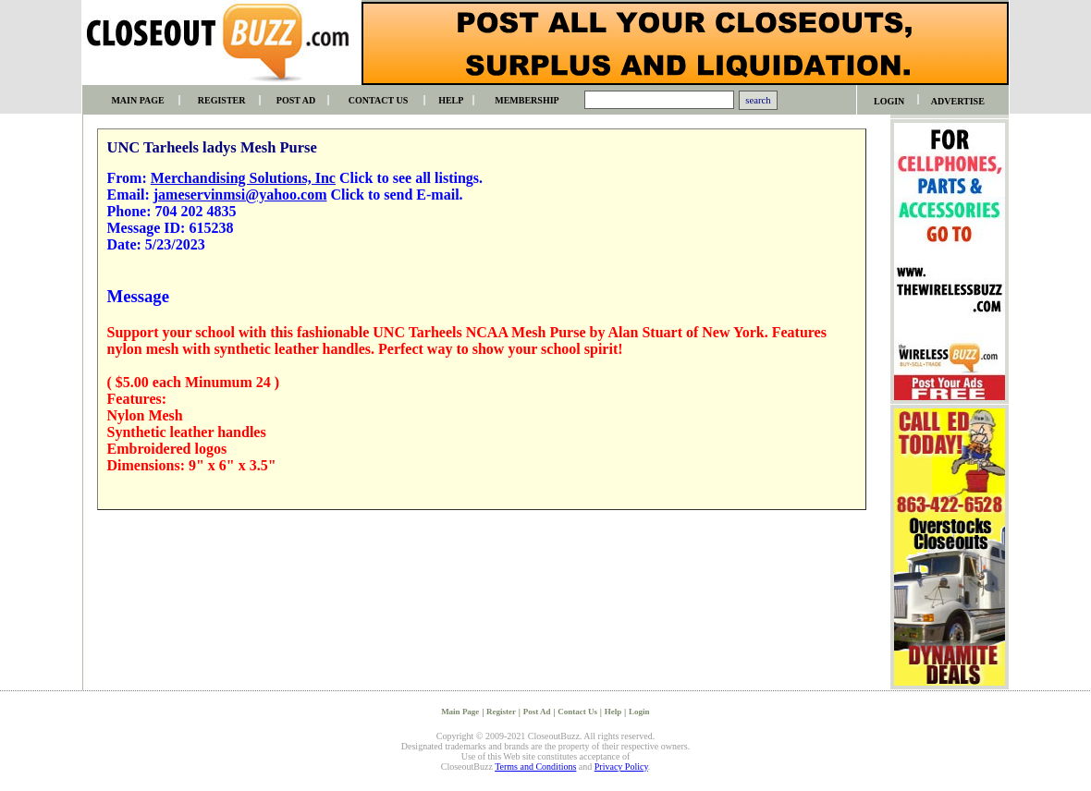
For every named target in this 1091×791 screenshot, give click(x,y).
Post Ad (537, 711)
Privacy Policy (621, 766)
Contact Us (577, 711)
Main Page (460, 711)
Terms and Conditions (535, 766)
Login (639, 711)
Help (613, 711)
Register (501, 711)
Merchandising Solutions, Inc (243, 178)
